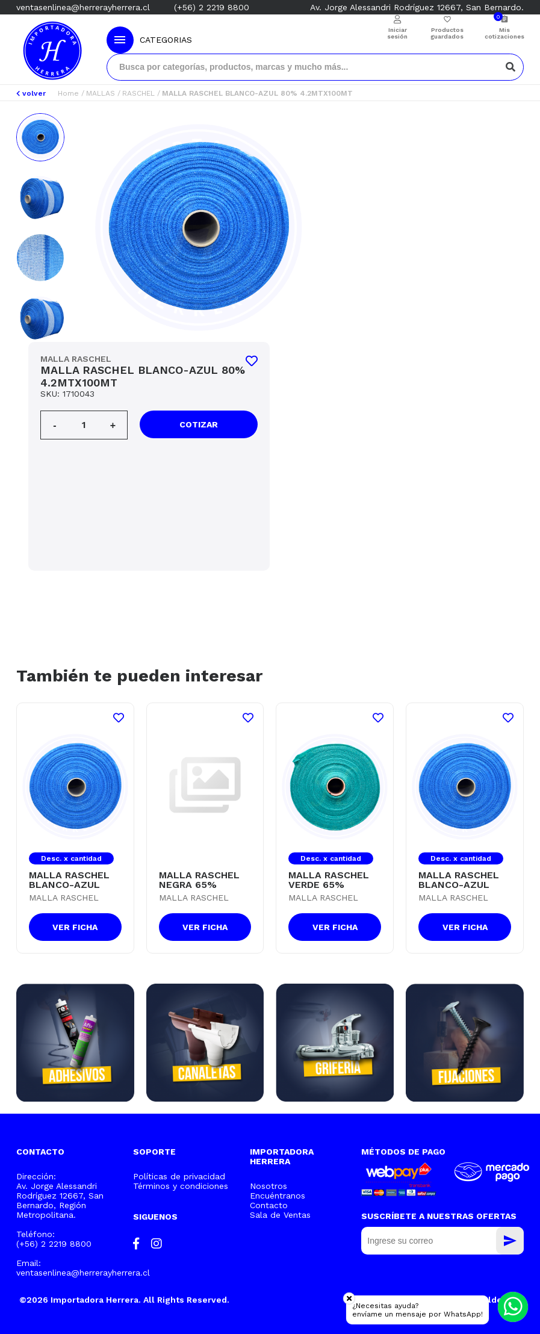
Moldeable (498, 1300)
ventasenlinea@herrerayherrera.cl (83, 7)
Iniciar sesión (397, 33)
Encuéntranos (277, 1195)
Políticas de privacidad (179, 1176)
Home (68, 93)
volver (31, 93)
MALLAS (100, 93)
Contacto (269, 1205)
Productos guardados (447, 33)
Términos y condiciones (180, 1186)
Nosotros (268, 1186)
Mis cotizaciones (504, 33)
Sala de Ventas (280, 1215)
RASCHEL (138, 93)
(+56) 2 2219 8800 (211, 7)
